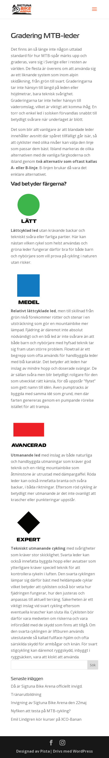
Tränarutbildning (26, 694)
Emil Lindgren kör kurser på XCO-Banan (46, 719)
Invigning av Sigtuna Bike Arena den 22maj (48, 702)
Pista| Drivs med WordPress (66, 751)
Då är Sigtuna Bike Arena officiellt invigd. (46, 686)
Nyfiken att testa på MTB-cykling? (41, 710)
